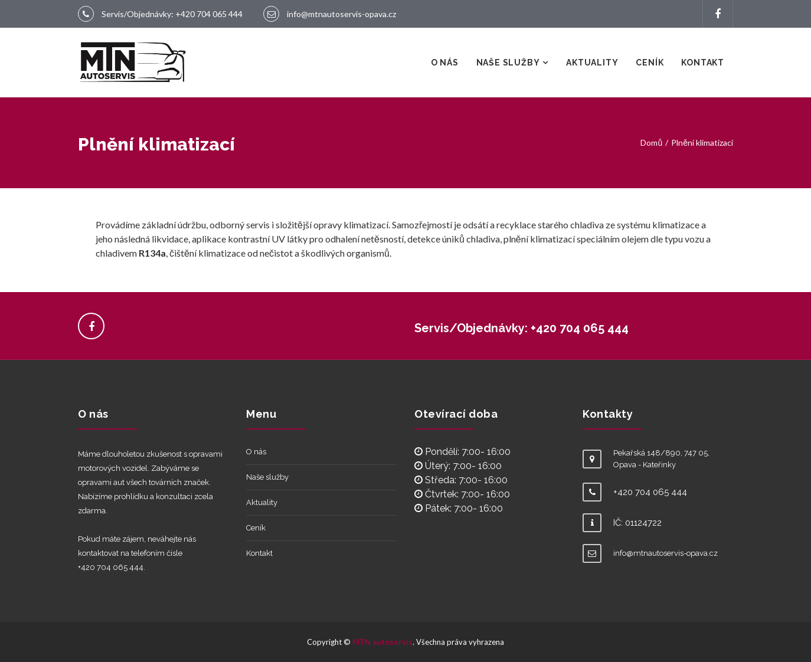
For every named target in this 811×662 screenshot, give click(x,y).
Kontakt (702, 62)
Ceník (649, 62)
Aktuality (592, 62)
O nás (445, 62)
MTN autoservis (382, 642)
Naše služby (508, 62)
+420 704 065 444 (209, 14)
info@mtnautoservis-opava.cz (341, 14)
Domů (651, 142)
